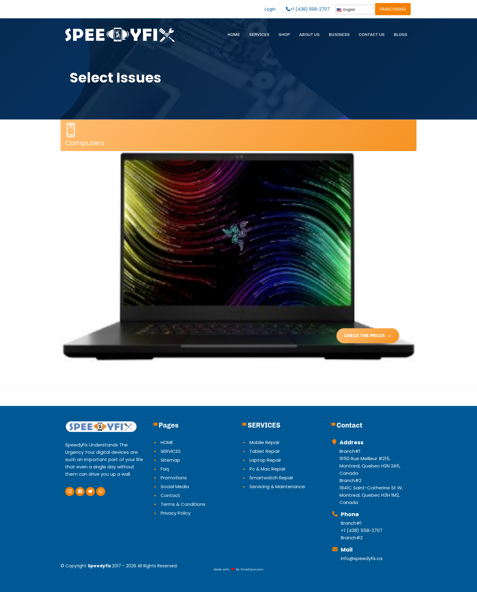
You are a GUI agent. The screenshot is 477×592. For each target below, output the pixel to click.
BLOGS (400, 34)
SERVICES (259, 34)
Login (270, 9)
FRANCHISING (393, 9)
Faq (165, 469)
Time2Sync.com (251, 569)
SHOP (284, 34)
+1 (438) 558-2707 (308, 9)
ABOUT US (309, 34)
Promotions (174, 477)
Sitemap (170, 460)
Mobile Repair (264, 442)
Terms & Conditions (183, 504)
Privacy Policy (175, 513)
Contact (170, 495)
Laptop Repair (265, 460)
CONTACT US (372, 34)
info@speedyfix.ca (361, 558)
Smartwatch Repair (271, 477)
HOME (234, 34)
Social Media (175, 486)
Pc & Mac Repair (267, 469)
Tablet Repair (264, 451)
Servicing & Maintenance (277, 486)
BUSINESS (339, 34)
